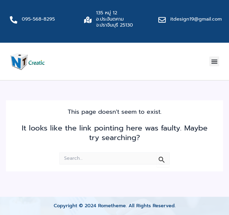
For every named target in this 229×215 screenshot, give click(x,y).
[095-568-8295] (13, 20)
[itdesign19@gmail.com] (162, 20)
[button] (214, 61)
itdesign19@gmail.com (196, 19)
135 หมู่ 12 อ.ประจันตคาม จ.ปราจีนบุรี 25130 (114, 19)
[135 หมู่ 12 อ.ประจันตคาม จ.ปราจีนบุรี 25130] (88, 20)
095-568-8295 (38, 19)
